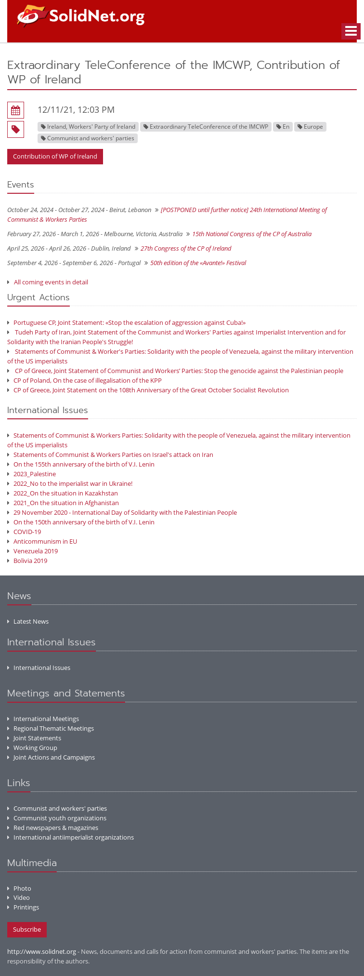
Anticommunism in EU (42, 541)
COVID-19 (24, 531)
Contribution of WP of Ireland (55, 156)
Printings (23, 907)
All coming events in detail (51, 282)
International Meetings (43, 718)
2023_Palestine (31, 473)
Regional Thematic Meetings (50, 728)
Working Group (32, 747)
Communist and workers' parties (57, 808)
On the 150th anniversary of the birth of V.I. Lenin (81, 522)
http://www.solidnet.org (41, 951)
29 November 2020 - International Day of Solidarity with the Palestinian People (122, 512)
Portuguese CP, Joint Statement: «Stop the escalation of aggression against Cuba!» (126, 322)
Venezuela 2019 (32, 551)
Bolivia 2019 (27, 560)
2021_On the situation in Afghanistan (63, 502)
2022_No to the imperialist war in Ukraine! (69, 483)
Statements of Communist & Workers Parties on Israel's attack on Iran (110, 454)
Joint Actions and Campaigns (51, 757)
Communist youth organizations (56, 818)
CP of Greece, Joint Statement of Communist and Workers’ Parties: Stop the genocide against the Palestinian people (175, 370)
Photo (19, 888)
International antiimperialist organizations (70, 837)
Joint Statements (34, 738)
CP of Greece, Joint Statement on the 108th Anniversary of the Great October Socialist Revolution (148, 390)
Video (18, 897)
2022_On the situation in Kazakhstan (62, 493)
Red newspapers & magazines (52, 827)
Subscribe (27, 929)
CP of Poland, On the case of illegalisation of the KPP (84, 380)
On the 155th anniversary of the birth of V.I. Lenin (81, 464)
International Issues (38, 667)
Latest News (28, 621)
